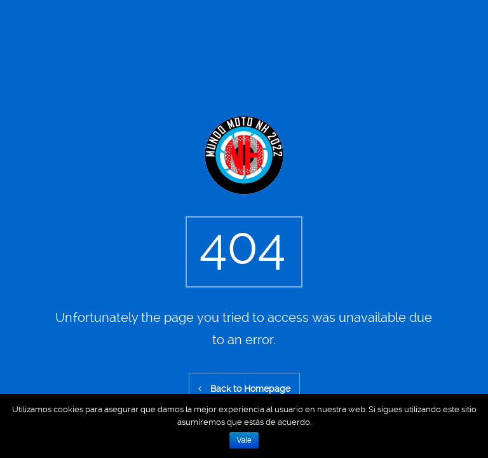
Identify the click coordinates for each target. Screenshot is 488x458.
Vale (243, 440)
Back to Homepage (244, 389)
